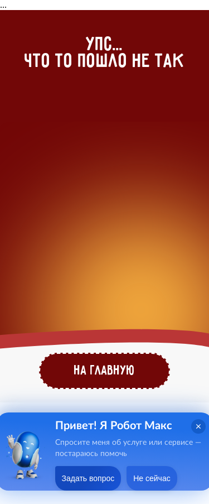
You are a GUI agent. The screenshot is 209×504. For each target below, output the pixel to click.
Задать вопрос (88, 478)
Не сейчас (151, 478)
